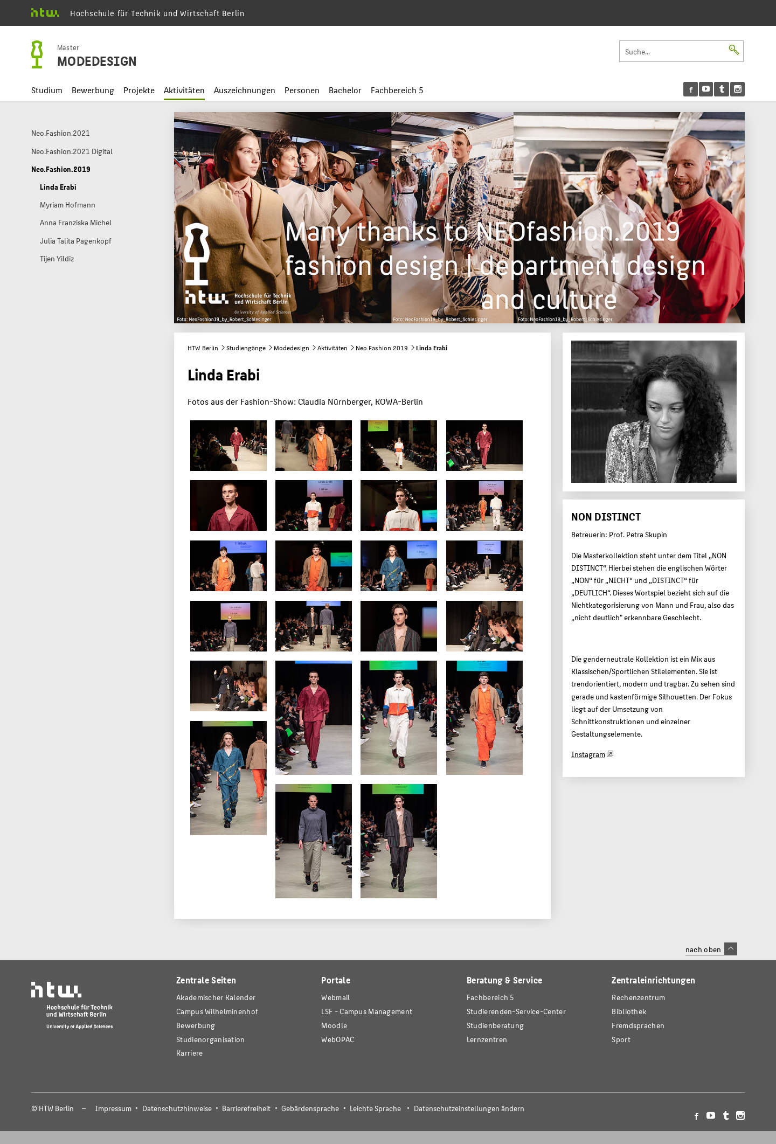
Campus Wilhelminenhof (217, 1011)
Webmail (335, 997)
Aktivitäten (184, 89)
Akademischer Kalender (215, 997)
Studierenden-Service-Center (516, 1011)
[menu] (714, 89)
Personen (302, 89)
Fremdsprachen (638, 1025)
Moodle (334, 1025)
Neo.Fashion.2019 (382, 347)
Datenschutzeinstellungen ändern (469, 1108)
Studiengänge (246, 347)
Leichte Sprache (375, 1108)
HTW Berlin (203, 347)
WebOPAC (337, 1039)
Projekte (139, 89)
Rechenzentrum (638, 997)
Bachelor (345, 89)
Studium (47, 89)
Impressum (113, 1108)
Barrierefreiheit (246, 1108)
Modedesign (291, 347)
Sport (621, 1039)
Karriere (189, 1052)
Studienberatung (495, 1025)
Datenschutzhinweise (177, 1108)
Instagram (588, 754)
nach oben (711, 949)
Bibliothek (629, 1011)
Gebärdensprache (310, 1108)
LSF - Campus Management (366, 1011)
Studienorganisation (210, 1039)
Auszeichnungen (244, 89)
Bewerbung (93, 89)
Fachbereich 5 (397, 89)
